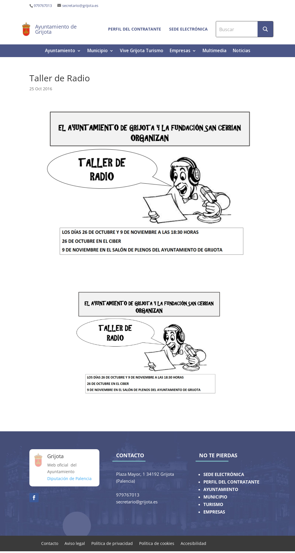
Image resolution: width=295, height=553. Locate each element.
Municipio (97, 51)
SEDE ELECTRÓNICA (223, 474)
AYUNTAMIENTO (220, 489)
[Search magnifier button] (265, 29)
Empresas (180, 51)
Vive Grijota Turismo (141, 51)
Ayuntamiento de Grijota (56, 29)
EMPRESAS (214, 512)
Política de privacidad (112, 543)
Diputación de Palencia (69, 478)
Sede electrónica (188, 29)
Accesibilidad (193, 543)
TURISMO (213, 504)
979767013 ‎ (43, 5)
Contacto (49, 543)
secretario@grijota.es (80, 5)
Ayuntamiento (60, 51)
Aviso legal (75, 543)
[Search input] (237, 29)
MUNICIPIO (215, 497)
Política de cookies (156, 543)
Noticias (241, 51)
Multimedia (214, 51)
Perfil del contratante (134, 29)
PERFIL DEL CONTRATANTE (231, 482)
